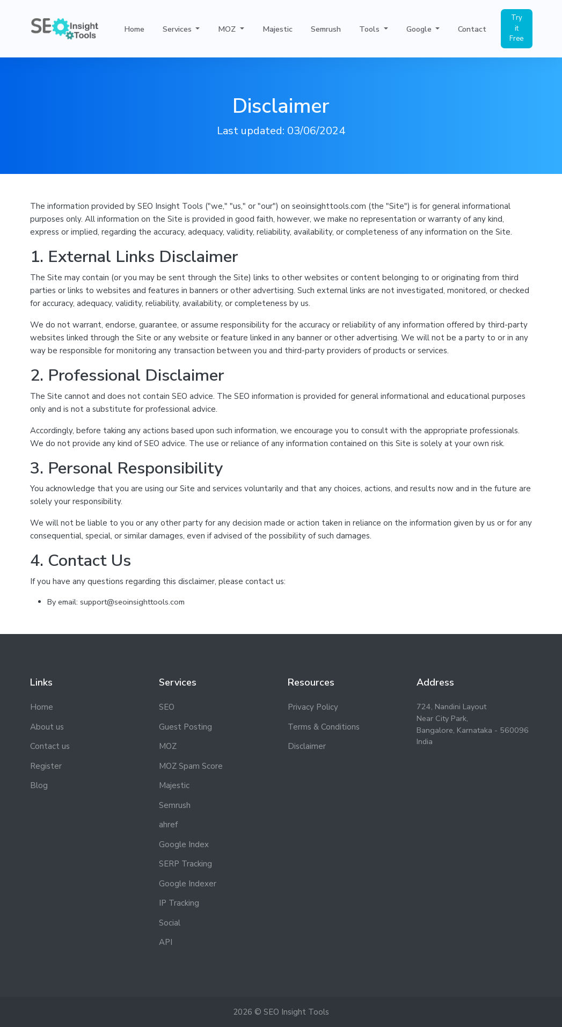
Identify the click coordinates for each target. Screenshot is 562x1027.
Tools (370, 30)
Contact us (50, 746)
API (165, 942)
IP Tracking (179, 903)
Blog (39, 785)
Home (134, 30)
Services (178, 30)
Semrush (326, 30)
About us (47, 727)
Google (420, 30)
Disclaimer (307, 746)
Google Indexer (187, 883)
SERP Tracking (185, 863)
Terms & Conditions (324, 727)
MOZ (228, 30)
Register (46, 766)
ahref (168, 824)
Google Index (184, 844)
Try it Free (516, 29)
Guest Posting (185, 727)
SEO (166, 707)
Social (169, 922)
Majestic (277, 30)
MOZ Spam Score (191, 766)
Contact (472, 30)
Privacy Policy (313, 707)
